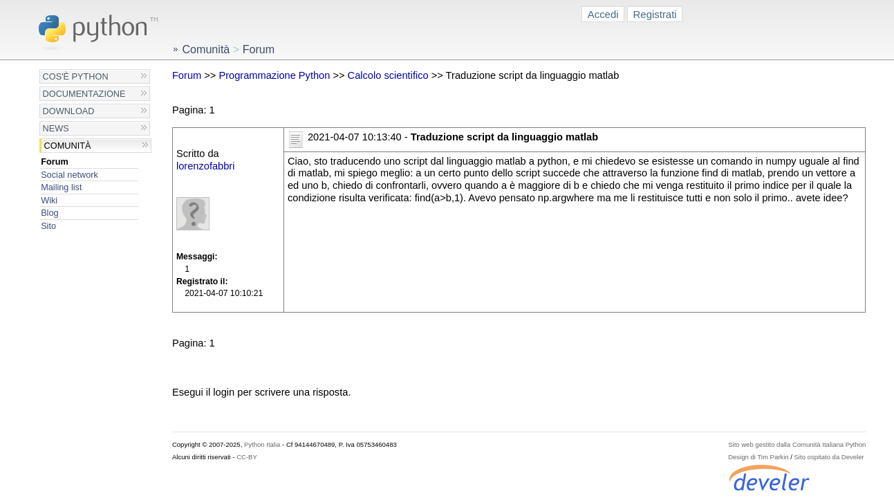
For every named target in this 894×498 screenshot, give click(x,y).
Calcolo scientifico (388, 75)
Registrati (655, 14)
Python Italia (262, 444)
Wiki (49, 200)
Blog (49, 213)
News (56, 128)
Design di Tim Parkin (758, 457)
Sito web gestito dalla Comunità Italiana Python (797, 444)
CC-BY (246, 457)
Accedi (603, 14)
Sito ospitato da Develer (829, 457)
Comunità (67, 145)
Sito (48, 226)
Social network (69, 174)
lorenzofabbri (205, 166)
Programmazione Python (274, 75)
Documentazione (84, 94)
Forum (54, 161)
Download (69, 111)
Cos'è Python (76, 76)
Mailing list (61, 187)
